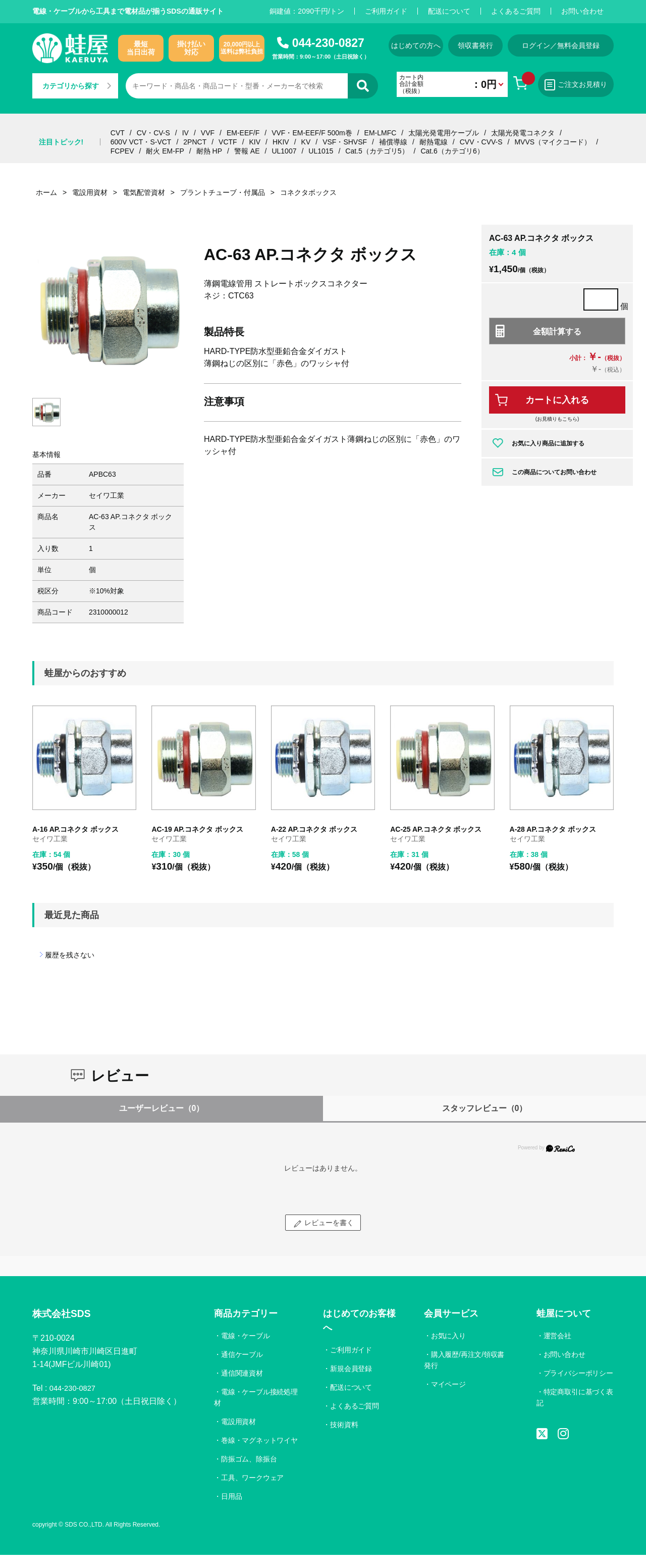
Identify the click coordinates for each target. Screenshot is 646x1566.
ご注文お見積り (585, 84)
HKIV (281, 142)
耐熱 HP (209, 151)
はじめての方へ (415, 45)
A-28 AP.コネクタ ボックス (553, 829)
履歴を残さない (69, 955)
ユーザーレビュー (161, 1108)
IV (185, 133)
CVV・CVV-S (481, 142)
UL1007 (284, 151)
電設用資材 (238, 1422)
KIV (255, 142)
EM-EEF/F (243, 133)
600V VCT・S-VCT (141, 142)
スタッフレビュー (484, 1108)
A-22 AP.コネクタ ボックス (314, 829)
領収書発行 (483, 45)
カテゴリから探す (76, 86)
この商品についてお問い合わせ (554, 472)
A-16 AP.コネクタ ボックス (75, 829)
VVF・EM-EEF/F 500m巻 (312, 133)
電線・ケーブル (246, 1336)
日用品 (231, 1507)
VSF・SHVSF (344, 142)
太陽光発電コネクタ (523, 133)
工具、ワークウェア (253, 1489)
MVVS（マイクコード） (552, 142)
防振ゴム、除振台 (249, 1470)
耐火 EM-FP (165, 151)
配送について (449, 11)
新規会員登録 (352, 1369)
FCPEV (122, 151)
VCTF (228, 142)
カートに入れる (557, 400)
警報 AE (247, 151)
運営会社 (557, 1336)
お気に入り (448, 1336)
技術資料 (345, 1425)
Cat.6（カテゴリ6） (451, 151)
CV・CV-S (153, 133)
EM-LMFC (380, 133)
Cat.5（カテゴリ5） (376, 151)
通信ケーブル (242, 1354)
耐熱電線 (433, 142)
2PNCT (194, 142)
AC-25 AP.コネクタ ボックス (435, 829)
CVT (118, 133)
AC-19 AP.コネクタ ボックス (197, 829)
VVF (207, 133)
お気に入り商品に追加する (548, 443)
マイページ (448, 1384)
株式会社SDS (65, 1314)
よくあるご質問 (516, 11)
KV (306, 142)
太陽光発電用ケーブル (443, 133)
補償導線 (393, 142)
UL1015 (320, 151)
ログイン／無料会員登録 (572, 45)
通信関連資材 (242, 1373)
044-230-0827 (328, 42)
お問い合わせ (582, 11)
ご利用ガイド (386, 11)
